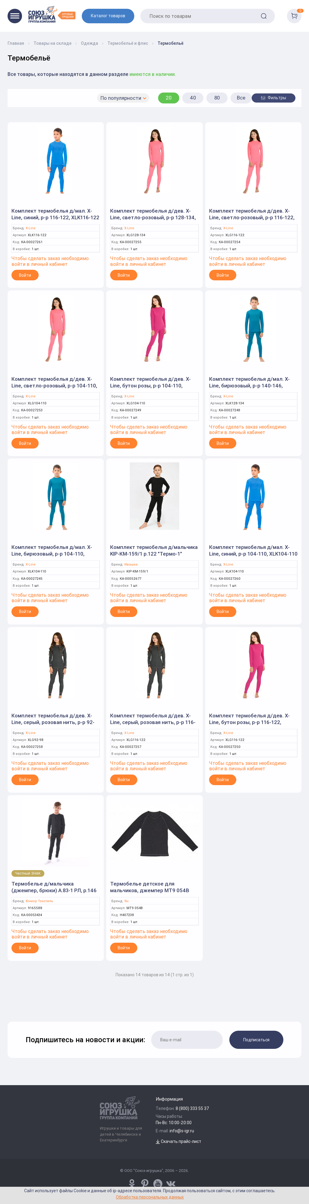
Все (241, 97)
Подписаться (256, 1039)
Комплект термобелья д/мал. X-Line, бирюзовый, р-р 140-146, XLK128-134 (249, 386)
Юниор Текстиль (39, 901)
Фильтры (273, 97)
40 (193, 97)
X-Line (31, 228)
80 (217, 97)
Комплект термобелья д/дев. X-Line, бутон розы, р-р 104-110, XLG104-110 (150, 386)
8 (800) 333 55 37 (192, 1108)
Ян (126, 901)
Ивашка (131, 564)
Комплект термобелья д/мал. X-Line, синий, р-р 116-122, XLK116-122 (55, 214)
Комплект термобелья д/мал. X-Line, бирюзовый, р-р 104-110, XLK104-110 (51, 554)
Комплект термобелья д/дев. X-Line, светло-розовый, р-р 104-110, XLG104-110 (54, 386)
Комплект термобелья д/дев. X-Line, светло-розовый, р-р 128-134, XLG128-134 (153, 217)
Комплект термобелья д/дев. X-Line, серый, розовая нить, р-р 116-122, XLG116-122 (153, 722)
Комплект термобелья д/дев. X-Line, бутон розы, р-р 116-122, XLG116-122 (249, 722)
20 (169, 97)
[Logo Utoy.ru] (52, 14)
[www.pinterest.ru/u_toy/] (131, 1183)
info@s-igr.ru (182, 1130)
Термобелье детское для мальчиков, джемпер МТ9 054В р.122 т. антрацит (149, 890)
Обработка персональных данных (150, 1196)
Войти (25, 275)
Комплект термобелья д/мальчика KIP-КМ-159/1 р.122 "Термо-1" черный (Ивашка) (154, 554)
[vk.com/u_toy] (170, 1183)
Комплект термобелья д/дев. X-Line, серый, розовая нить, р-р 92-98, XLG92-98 (52, 722)
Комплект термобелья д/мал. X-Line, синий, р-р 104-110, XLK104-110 (253, 550)
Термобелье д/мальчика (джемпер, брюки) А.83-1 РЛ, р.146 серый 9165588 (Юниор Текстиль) (54, 890)
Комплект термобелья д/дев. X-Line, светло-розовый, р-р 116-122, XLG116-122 (252, 217)
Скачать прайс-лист (178, 1141)
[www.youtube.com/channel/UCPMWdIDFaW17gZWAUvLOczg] (157, 1183)
